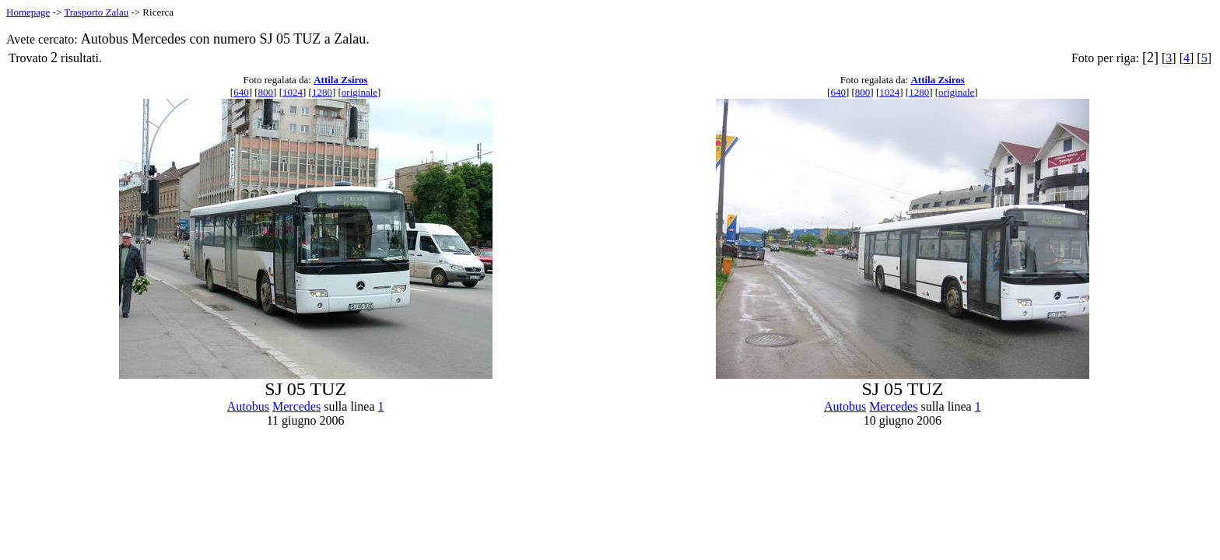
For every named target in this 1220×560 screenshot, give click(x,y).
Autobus (248, 406)
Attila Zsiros (340, 80)
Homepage (28, 12)
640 (241, 92)
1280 (322, 92)
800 (266, 92)
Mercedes (296, 406)
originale (359, 92)
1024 (292, 92)
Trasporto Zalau (96, 12)
